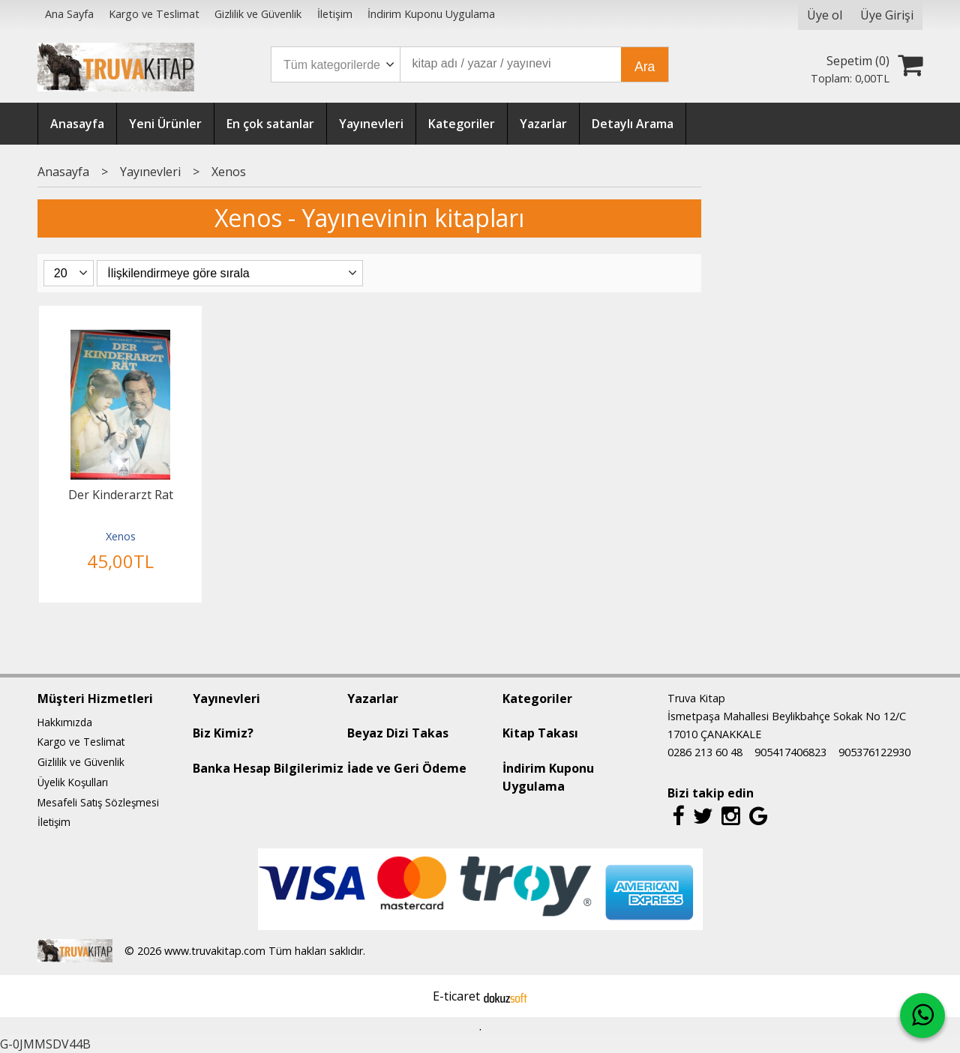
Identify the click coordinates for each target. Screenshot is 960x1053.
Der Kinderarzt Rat (120, 494)
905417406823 (790, 752)
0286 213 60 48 (705, 752)
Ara (644, 66)
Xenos (121, 536)
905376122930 (874, 752)
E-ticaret (456, 996)
